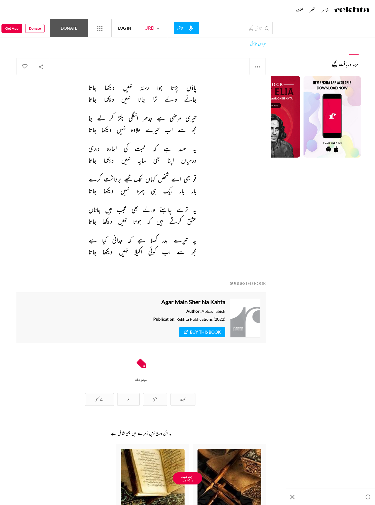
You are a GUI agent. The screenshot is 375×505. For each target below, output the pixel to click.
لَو (128, 399)
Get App (11, 28)
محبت (183, 399)
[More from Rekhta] (99, 28)
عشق (155, 399)
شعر (312, 9)
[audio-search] (186, 28)
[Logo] (351, 10)
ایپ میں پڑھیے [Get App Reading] (187, 478)
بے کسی (99, 399)
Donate (69, 28)
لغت (299, 9)
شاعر (325, 9)
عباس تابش (258, 43)
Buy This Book (202, 332)
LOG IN (124, 28)
